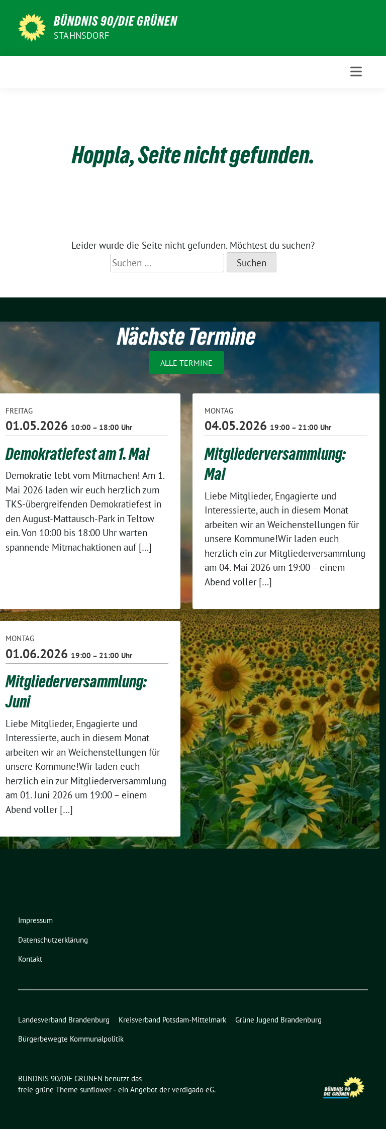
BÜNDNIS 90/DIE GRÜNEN (115, 21)
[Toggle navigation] (356, 71)
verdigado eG (193, 1089)
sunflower (96, 1089)
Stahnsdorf (81, 35)
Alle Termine (186, 362)
